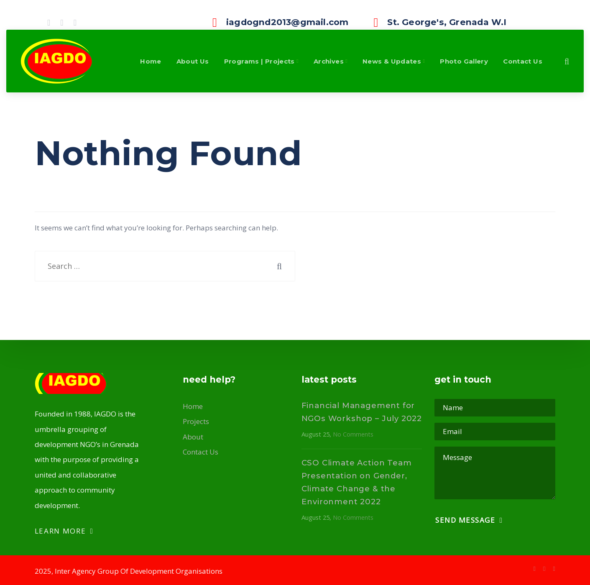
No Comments (353, 434)
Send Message (469, 520)
